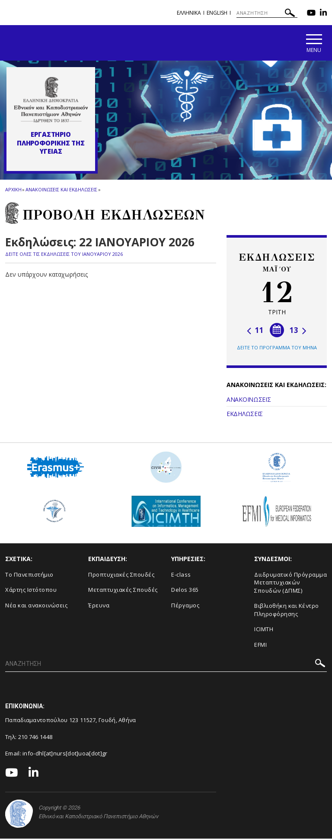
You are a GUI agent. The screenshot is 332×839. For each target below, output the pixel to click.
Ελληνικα (189, 12)
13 (298, 331)
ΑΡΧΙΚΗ (13, 190)
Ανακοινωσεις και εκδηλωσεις (61, 190)
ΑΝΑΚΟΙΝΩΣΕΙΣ (249, 400)
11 (255, 331)
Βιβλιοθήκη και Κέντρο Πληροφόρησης (286, 611)
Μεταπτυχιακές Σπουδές (123, 590)
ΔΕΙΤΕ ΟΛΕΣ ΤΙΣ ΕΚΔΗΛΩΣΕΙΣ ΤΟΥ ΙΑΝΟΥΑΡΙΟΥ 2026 (64, 255)
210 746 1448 (35, 737)
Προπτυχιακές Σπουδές (121, 575)
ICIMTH (263, 630)
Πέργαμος (185, 606)
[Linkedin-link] (323, 13)
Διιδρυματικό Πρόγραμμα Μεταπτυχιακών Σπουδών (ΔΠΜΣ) (290, 583)
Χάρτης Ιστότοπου (31, 590)
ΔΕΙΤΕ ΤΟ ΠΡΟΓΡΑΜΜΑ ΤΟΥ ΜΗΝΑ (277, 348)
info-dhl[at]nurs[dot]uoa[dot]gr (64, 754)
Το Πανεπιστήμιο (29, 575)
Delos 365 (185, 590)
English (217, 12)
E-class (181, 575)
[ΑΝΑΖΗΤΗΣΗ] (266, 13)
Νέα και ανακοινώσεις (36, 606)
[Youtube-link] (311, 13)
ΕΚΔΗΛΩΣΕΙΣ (245, 414)
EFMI (260, 645)
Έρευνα (98, 606)
